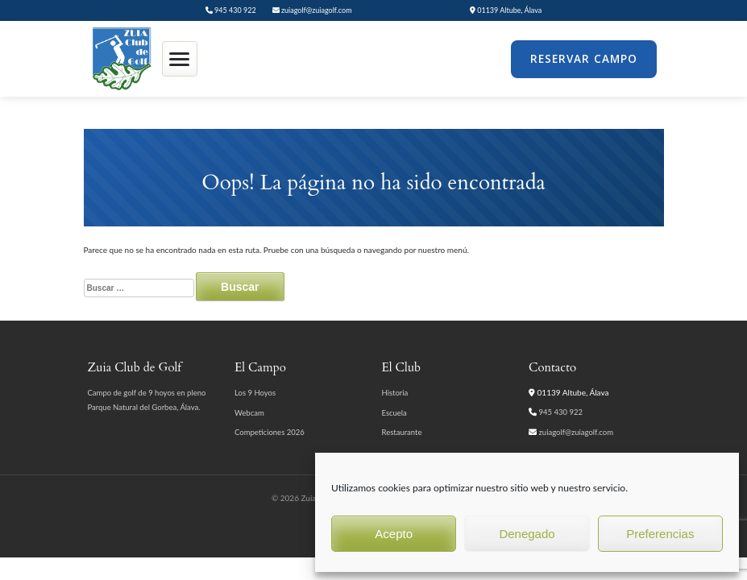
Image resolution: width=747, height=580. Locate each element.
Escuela (394, 412)
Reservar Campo (583, 59)
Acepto (394, 534)
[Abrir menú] (179, 59)
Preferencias (660, 534)
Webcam (249, 412)
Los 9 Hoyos (255, 392)
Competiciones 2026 (269, 432)
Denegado (526, 534)
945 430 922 (230, 10)
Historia (395, 392)
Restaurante (402, 432)
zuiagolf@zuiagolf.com (312, 10)
